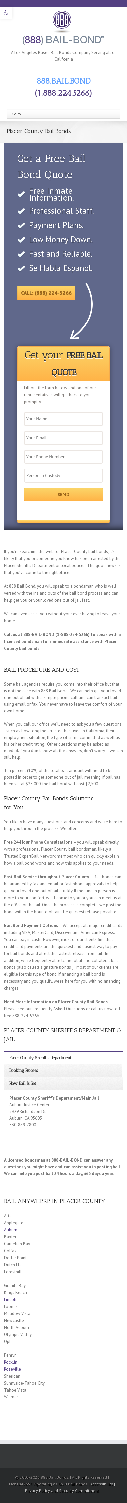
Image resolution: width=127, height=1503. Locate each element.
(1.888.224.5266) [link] (63, 93)
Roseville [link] (12, 1369)
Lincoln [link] (11, 1299)
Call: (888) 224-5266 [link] (46, 293)
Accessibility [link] (102, 1483)
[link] (6, 13)
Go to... (17, 114)
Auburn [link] (10, 1230)
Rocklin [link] (10, 1362)
